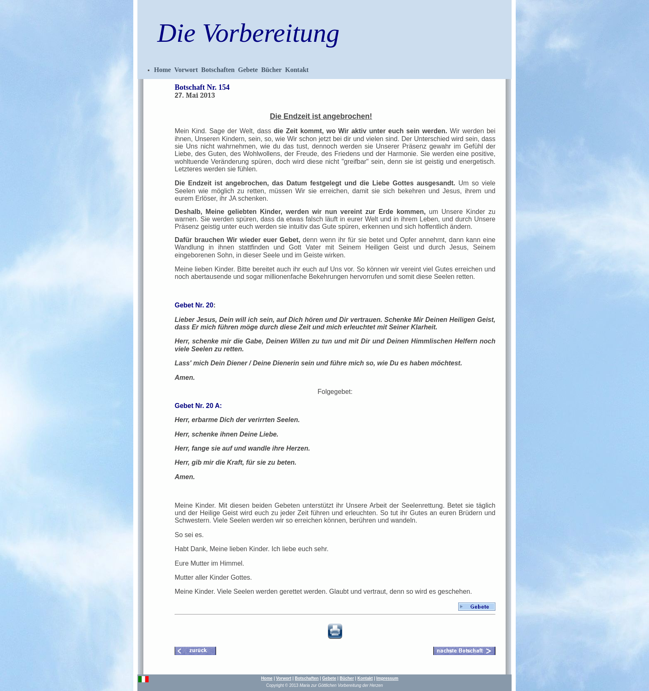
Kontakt (297, 69)
